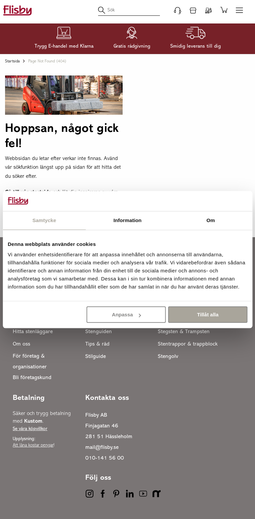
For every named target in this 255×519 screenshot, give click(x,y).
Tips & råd (97, 344)
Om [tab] (211, 220)
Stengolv (168, 356)
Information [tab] (128, 220)
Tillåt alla (207, 314)
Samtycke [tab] (44, 220)
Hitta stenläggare (33, 331)
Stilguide (95, 356)
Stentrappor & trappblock (188, 344)
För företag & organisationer (30, 362)
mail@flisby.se (102, 447)
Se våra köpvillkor (30, 429)
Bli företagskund (32, 377)
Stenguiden (98, 331)
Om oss (21, 344)
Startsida (12, 61)
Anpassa (126, 314)
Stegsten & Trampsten (184, 331)
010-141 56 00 (104, 458)
